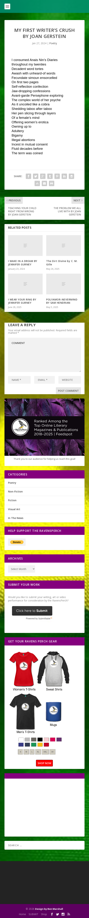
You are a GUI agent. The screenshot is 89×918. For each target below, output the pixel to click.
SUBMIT (33, 914)
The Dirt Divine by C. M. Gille (62, 262)
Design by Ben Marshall (49, 908)
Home (22, 914)
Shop (44, 914)
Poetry (53, 43)
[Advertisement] (38, 807)
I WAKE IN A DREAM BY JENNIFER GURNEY (22, 262)
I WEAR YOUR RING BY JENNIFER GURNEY (22, 301)
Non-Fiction (15, 491)
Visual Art (14, 509)
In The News (15, 518)
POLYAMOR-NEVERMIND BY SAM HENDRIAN (61, 301)
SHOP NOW (44, 763)
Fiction (12, 500)
